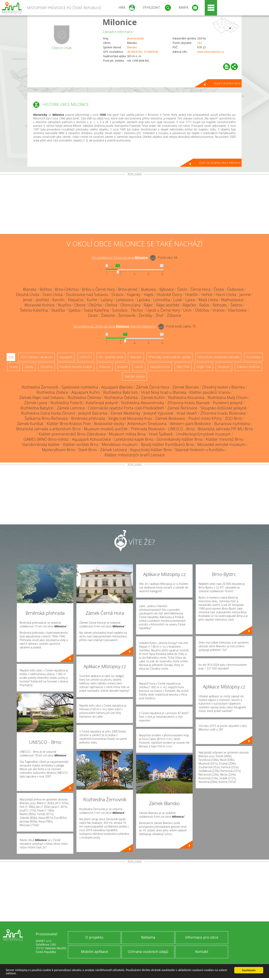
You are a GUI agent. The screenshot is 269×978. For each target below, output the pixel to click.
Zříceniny (46, 367)
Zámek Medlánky (125, 413)
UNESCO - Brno (181, 428)
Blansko (132, 47)
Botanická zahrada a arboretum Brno (48, 428)
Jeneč (28, 299)
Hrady (13, 367)
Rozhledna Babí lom (120, 392)
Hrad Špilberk (161, 434)
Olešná (111, 305)
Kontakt (201, 951)
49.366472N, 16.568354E (142, 52)
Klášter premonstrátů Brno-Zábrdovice (72, 434)
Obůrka (95, 305)
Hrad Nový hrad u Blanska (163, 392)
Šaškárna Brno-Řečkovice (46, 418)
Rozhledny (253, 357)
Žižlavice (174, 315)
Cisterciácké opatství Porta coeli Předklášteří (126, 408)
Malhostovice (232, 299)
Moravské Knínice (40, 305)
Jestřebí (42, 299)
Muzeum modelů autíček (106, 428)
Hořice (206, 294)
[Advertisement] (134, 205)
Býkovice (166, 289)
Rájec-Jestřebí (167, 305)
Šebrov (236, 305)
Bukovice (148, 289)
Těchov (137, 310)
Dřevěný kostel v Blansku (223, 387)
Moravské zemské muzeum (221, 444)
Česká (219, 289)
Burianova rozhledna (232, 423)
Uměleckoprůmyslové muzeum (203, 434)
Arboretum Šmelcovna (147, 423)
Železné (108, 315)
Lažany (107, 299)
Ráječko (189, 305)
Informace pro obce (201, 937)
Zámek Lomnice (71, 408)
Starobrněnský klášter (41, 444)
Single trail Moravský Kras (130, 418)
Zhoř (159, 315)
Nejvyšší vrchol (160, 367)
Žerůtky (145, 315)
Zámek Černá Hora (152, 387)
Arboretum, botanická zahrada (218, 357)
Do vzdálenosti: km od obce (120, 257)
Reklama (148, 937)
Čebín (182, 289)
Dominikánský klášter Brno (179, 439)
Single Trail (203, 367)
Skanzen (136, 357)
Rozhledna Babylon (37, 408)
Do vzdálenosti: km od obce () (114, 326)
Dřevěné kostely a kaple (76, 367)
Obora (79, 305)
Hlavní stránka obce (227, 83)
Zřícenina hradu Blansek (188, 402)
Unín (187, 310)
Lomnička (161, 299)
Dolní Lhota (53, 294)
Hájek (148, 294)
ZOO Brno (233, 418)
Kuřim (92, 299)
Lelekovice (125, 299)
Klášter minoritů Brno (224, 439)
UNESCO (86, 357)
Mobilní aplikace (94, 951)
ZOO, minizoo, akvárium (36, 357)
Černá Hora (200, 289)
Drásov (118, 294)
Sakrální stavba (134, 376)
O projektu (94, 937)
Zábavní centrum (248, 367)
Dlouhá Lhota (27, 294)
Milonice (119, 21)
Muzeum (224, 367)
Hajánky (133, 294)
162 (199, 43)
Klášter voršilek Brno (80, 444)
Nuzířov (64, 305)
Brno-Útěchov (67, 289)
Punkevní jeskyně (228, 402)
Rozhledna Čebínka (84, 397)
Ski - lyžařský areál (111, 357)
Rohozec (220, 305)
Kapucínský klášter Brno (151, 449)
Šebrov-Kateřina (34, 310)
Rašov (204, 305)
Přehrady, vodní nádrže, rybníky (170, 357)
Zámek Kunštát (30, 423)
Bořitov (46, 289)
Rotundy (104, 367)
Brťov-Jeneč (128, 289)
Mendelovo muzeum (120, 444)
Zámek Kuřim (153, 397)
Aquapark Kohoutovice (91, 439)
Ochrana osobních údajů (148, 951)
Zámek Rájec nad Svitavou (41, 397)
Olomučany (130, 305)
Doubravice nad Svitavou (87, 294)
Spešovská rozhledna (80, 387)
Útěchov (202, 310)
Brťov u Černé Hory (98, 289)
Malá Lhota (208, 299)
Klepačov (76, 299)
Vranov (218, 310)
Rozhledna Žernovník (40, 387)
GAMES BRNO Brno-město (46, 439)
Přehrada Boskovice (148, 428)
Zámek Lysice (35, 402)
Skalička (58, 310)
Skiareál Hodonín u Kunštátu (200, 449)
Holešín (191, 294)
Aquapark (66, 357)
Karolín (58, 299)
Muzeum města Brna (127, 434)
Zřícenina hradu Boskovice (223, 413)
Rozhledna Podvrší (67, 402)
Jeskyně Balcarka (92, 413)
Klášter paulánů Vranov (209, 392)
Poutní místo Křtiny (205, 418)
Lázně (138, 367)
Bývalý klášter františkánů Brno (167, 444)
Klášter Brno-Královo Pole (69, 423)
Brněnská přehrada (88, 418)
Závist (93, 315)
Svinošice (120, 310)
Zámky (29, 367)
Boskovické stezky (109, 423)
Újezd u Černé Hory (163, 310)
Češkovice (235, 289)
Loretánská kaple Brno (133, 439)
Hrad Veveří (187, 413)
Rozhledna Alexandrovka (142, 402)
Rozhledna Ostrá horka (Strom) (48, 413)
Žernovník (126, 315)
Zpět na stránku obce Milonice (220, 163)
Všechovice (237, 310)
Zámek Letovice (113, 449)
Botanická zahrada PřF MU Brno (225, 428)
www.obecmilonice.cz (210, 52)
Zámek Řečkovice (182, 408)
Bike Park (183, 367)
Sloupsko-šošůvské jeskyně (223, 408)
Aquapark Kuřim (85, 392)
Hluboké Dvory (169, 294)
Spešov (74, 310)
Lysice (190, 299)
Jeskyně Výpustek (158, 413)
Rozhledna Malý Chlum (228, 397)
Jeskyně (122, 367)
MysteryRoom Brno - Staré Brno (69, 449)
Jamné (245, 294)
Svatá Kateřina (96, 310)
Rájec (148, 305)
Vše (10, 357)
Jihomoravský (135, 38)
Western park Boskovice (190, 423)
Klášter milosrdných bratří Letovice (135, 455)
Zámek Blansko (185, 387)
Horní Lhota (226, 294)
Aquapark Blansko (117, 387)
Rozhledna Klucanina (186, 397)
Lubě (177, 299)
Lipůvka (143, 299)
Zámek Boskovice (170, 418)
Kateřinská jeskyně (102, 402)
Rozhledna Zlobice (52, 392)
